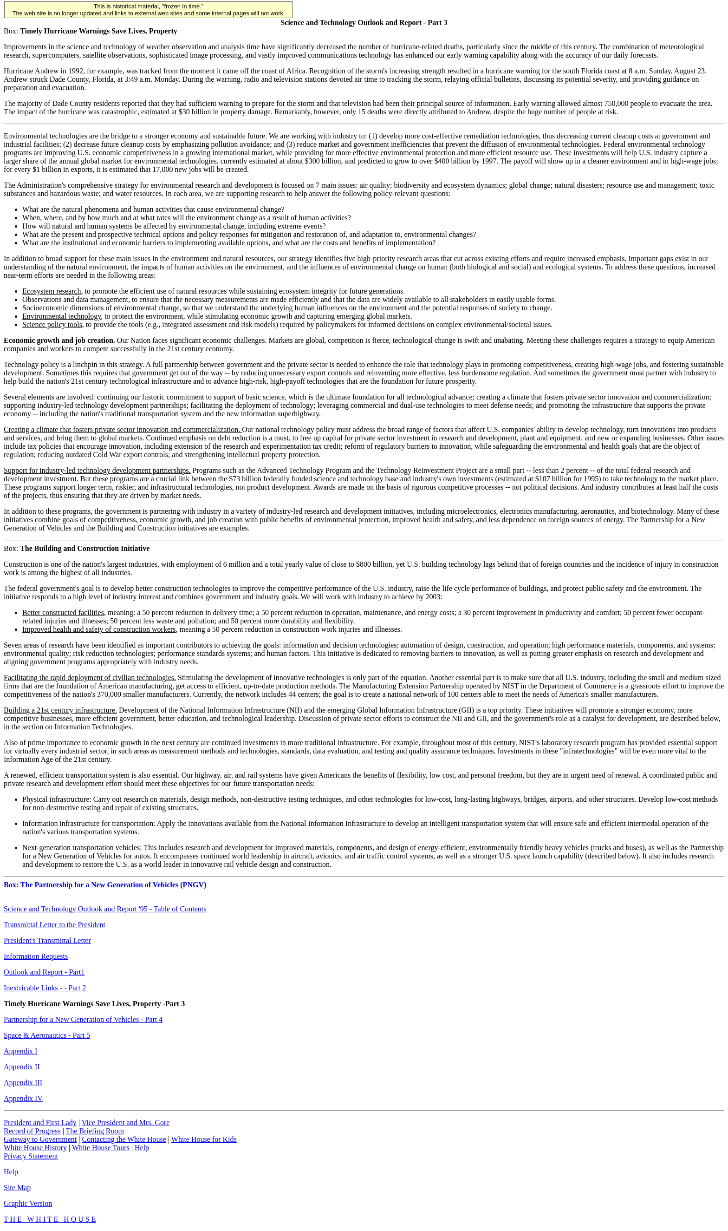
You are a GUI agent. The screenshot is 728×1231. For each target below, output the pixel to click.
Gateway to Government (40, 1139)
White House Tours (101, 1148)
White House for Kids (204, 1139)
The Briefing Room (95, 1131)
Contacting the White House (124, 1139)
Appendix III (23, 1083)
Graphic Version (28, 1203)
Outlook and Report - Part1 (44, 972)
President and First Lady (40, 1122)
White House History (35, 1148)
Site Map (17, 1188)
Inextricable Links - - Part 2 (45, 988)
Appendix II (22, 1067)
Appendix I (20, 1051)
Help (142, 1148)
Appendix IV (23, 1098)
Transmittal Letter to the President (54, 925)
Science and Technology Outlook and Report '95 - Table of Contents (105, 909)
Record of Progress (32, 1131)
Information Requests (36, 956)
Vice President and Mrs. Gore (126, 1122)
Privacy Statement (31, 1156)
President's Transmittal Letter (47, 940)
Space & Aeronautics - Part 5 (47, 1035)
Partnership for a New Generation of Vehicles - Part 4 (83, 1019)
